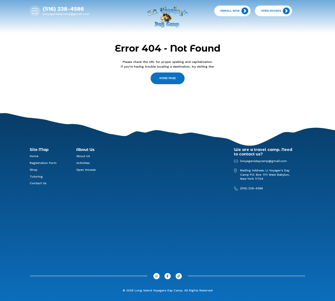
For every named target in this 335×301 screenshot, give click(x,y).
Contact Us (38, 183)
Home (34, 156)
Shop (33, 169)
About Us (83, 156)
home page (167, 78)
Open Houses (86, 169)
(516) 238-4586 (63, 9)
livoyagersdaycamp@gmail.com (66, 14)
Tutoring (36, 176)
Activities (83, 163)
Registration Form (43, 163)
